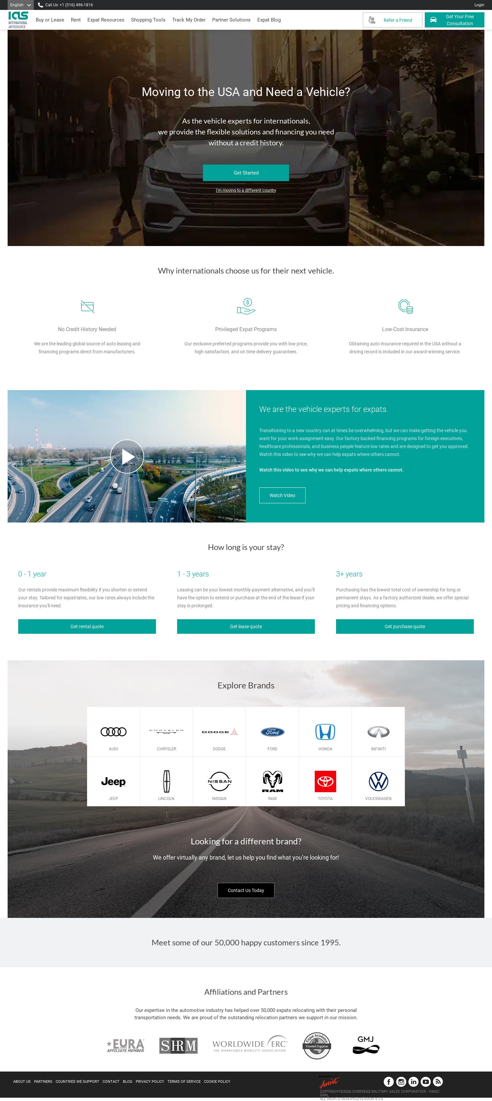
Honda (325, 749)
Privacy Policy (150, 1081)
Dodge (219, 749)
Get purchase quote (405, 626)
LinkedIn (413, 1081)
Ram (272, 798)
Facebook (389, 1081)
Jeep (113, 798)
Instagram (401, 1081)
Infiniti (378, 749)
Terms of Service (184, 1081)
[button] (231, 20)
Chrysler (166, 749)
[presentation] (75, 20)
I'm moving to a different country (246, 190)
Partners (43, 1081)
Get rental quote (87, 626)
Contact (111, 1081)
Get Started (246, 173)
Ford (272, 749)
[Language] (21, 5)
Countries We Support (77, 1081)
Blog (127, 1081)
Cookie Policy (217, 1081)
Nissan (219, 798)
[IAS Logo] (19, 20)
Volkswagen (378, 798)
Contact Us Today (246, 890)
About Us (22, 1081)
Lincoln (166, 798)
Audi (113, 749)
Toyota (325, 798)
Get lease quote (246, 626)
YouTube (425, 1081)
